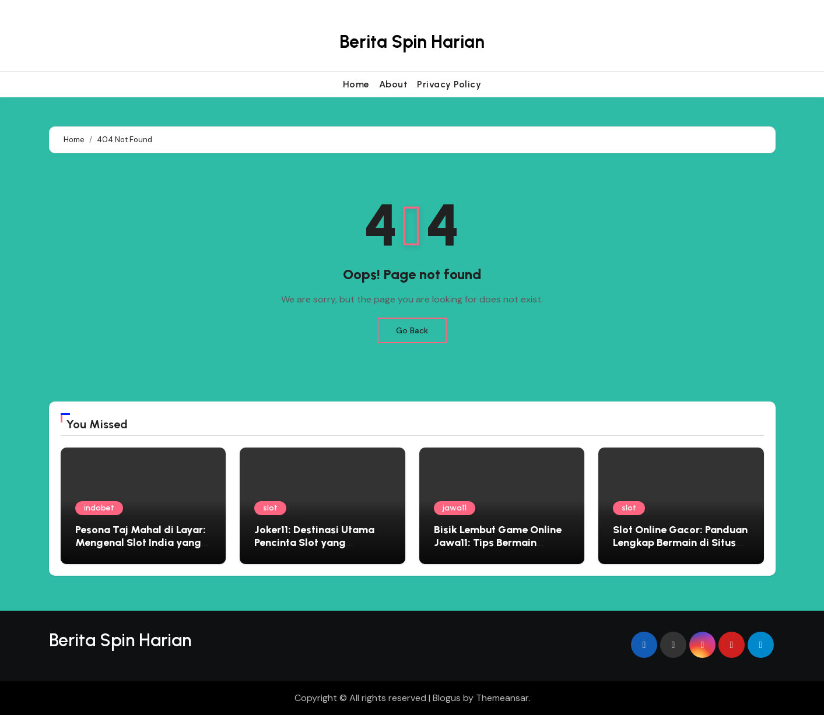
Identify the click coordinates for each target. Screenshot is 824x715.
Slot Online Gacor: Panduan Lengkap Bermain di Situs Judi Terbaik (680, 542)
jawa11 (455, 508)
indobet (99, 508)
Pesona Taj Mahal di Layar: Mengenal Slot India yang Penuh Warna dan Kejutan (140, 542)
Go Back (412, 330)
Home (356, 84)
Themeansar (502, 698)
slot (270, 508)
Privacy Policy (449, 84)
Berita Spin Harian (412, 41)
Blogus (447, 698)
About (393, 84)
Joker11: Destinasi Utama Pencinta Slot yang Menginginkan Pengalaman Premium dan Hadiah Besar (321, 548)
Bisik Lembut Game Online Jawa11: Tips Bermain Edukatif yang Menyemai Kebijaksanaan (498, 548)
